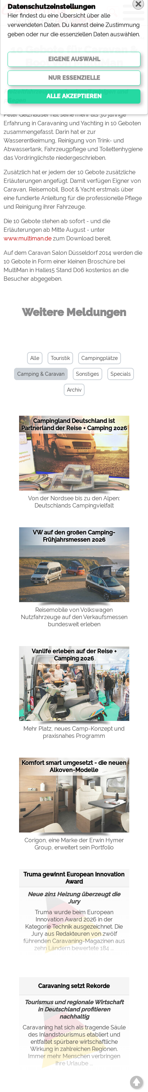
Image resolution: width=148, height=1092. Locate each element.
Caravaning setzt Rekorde (74, 986)
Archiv (74, 390)
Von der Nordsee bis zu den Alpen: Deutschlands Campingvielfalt (74, 502)
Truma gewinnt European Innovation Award (74, 878)
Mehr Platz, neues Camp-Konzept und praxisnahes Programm (74, 732)
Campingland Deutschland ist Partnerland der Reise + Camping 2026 (74, 425)
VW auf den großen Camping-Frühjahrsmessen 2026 (74, 536)
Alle (34, 358)
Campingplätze (99, 358)
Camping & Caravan (40, 374)
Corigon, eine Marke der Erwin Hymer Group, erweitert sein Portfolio (74, 844)
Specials (121, 374)
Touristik (60, 358)
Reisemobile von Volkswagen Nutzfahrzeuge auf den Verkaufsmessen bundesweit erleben (74, 617)
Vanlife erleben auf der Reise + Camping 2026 (74, 655)
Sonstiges (87, 374)
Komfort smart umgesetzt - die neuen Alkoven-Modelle (74, 766)
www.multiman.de (27, 238)
